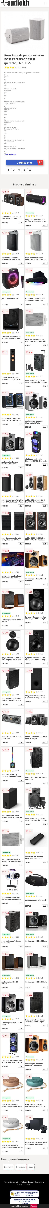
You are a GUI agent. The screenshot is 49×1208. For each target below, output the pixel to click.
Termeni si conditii (11, 1182)
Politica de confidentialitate (32, 1182)
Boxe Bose (20, 1167)
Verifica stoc (30, 162)
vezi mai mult (10, 155)
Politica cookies (24, 1184)
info (21, 222)
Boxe (31, 1167)
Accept (34, 1206)
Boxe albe (8, 1167)
